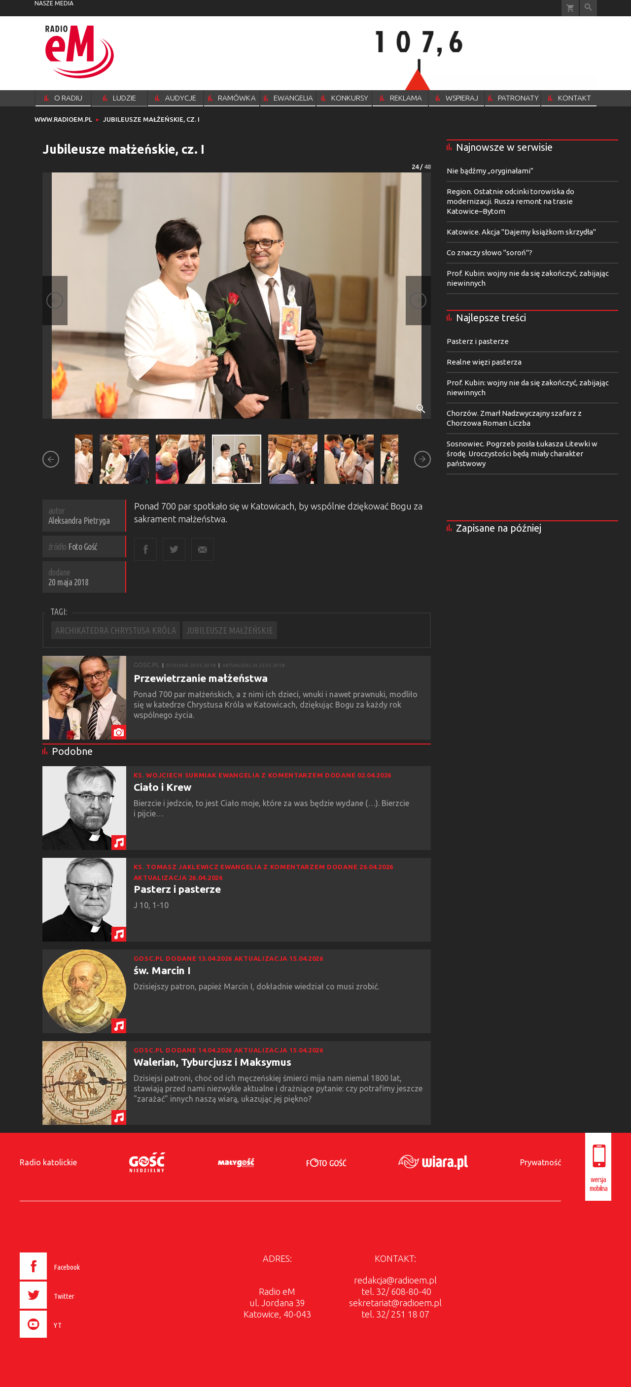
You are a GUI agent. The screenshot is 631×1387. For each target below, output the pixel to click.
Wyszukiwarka (588, 8)
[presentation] (70, 1339)
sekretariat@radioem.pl (395, 1303)
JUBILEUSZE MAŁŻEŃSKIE (229, 630)
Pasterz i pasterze (177, 889)
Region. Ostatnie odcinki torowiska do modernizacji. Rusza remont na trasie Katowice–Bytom (510, 201)
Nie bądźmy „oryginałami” (490, 171)
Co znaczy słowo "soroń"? (489, 252)
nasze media (54, 3)
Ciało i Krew (162, 787)
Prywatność (540, 1162)
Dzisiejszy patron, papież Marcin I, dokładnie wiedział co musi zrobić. (258, 986)
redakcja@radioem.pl (395, 1280)
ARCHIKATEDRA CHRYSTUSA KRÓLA (115, 630)
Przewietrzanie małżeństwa (201, 678)
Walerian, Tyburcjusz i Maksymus (212, 1062)
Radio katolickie (48, 1162)
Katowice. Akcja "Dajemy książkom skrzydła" (521, 232)
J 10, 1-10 (152, 905)
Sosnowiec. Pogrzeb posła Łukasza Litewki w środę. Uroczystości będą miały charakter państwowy (522, 454)
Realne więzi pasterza (484, 362)
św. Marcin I (162, 970)
